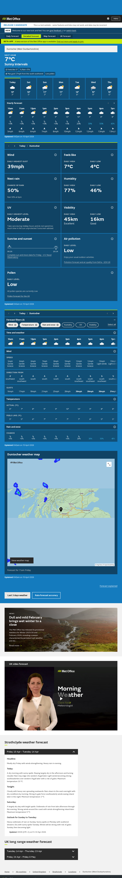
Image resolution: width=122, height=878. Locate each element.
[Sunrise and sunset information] (55, 239)
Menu (116, 19)
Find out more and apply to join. (70, 41)
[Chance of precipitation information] (55, 178)
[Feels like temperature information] (112, 155)
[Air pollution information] (112, 239)
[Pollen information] (112, 272)
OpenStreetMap (109, 565)
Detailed (31, 36)
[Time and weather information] (114, 332)
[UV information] (55, 207)
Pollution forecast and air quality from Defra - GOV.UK (87, 262)
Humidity (68, 325)
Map (50, 36)
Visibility (93, 325)
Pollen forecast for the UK (18, 296)
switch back (71, 30)
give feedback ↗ (56, 30)
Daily (12, 36)
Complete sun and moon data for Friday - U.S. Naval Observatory (29, 256)
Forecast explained (108, 586)
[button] (61, 510)
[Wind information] (114, 351)
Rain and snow (49, 325)
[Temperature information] (114, 399)
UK (65, 36)
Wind (11, 325)
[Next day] (14, 146)
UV (80, 325)
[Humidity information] (112, 178)
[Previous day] (8, 146)
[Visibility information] (112, 207)
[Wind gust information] (55, 155)
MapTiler (99, 565)
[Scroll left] (108, 103)
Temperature (28, 325)
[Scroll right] (114, 103)
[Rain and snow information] (114, 427)
